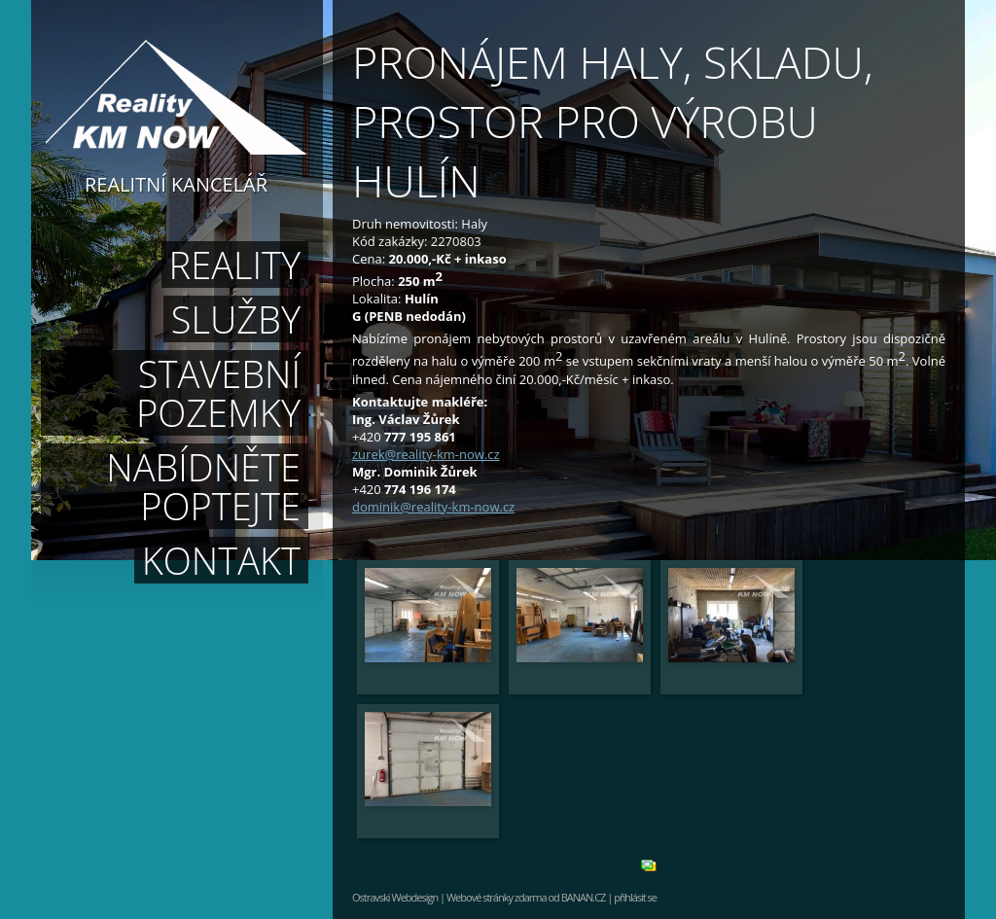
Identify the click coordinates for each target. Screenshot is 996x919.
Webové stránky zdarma (496, 897)
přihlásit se (635, 897)
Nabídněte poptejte (203, 486)
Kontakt (221, 560)
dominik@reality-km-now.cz (433, 506)
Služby (236, 319)
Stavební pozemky (218, 393)
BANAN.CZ (583, 897)
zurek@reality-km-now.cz (426, 454)
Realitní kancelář (176, 182)
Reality (235, 264)
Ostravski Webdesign (396, 897)
